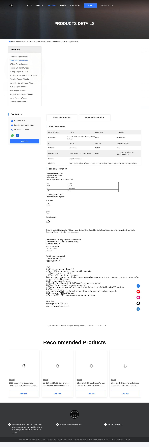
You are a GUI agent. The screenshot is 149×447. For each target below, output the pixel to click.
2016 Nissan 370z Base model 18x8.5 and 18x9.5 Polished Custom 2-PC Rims (23, 384)
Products (52, 5)
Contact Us (75, 5)
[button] (13, 371)
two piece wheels (58, 326)
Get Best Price (106, 107)
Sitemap (22, 439)
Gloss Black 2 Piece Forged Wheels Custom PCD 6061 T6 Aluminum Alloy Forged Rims (125, 384)
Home (29, 5)
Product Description (94, 118)
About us (40, 5)
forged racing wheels (76, 326)
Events (63, 5)
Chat (90, 5)
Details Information (62, 118)
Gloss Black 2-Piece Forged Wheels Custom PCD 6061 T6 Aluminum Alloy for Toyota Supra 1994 (91, 384)
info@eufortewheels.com (24, 125)
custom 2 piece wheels (96, 326)
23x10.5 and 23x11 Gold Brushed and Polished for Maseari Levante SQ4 (56, 384)
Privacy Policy (31, 439)
